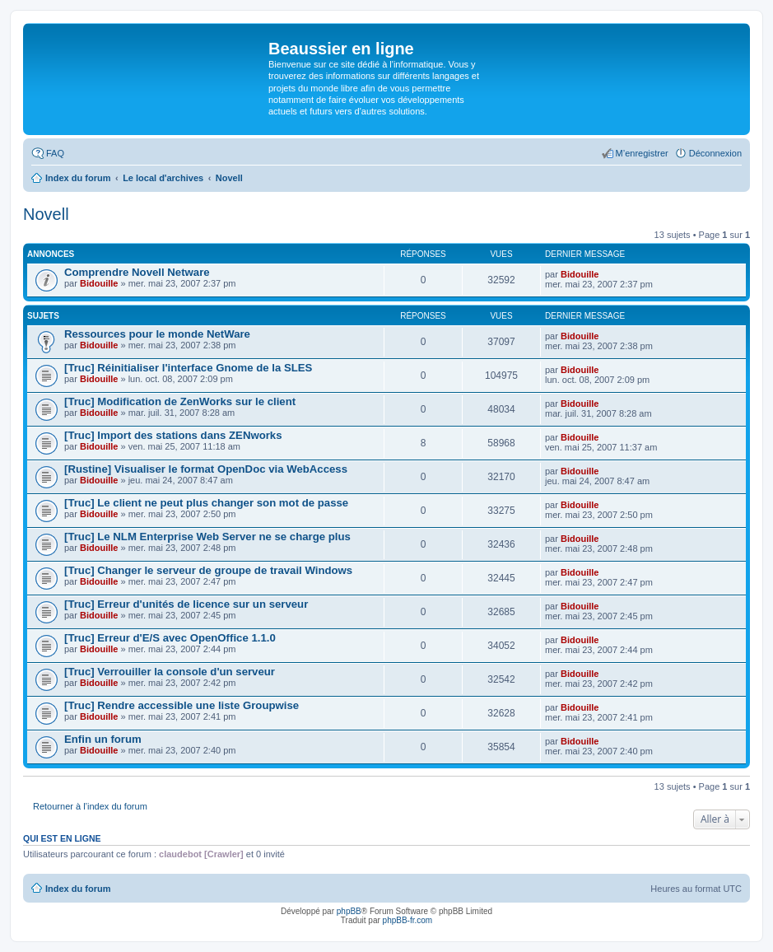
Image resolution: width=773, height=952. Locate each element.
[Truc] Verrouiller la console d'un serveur (169, 671)
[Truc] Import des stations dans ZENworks (173, 435)
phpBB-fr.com (408, 920)
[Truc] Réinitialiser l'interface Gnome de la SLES (188, 368)
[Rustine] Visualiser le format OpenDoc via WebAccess (205, 469)
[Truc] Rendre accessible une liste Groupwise (181, 705)
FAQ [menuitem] (55, 153)
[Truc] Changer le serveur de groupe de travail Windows (208, 570)
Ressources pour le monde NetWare (157, 334)
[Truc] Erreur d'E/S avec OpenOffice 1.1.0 (170, 638)
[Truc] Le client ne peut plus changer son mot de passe (206, 503)
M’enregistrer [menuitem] (642, 153)
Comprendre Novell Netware (137, 272)
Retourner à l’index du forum (90, 806)
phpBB (349, 911)
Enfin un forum (103, 739)
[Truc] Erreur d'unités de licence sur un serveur (186, 604)
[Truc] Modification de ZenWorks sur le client (180, 401)
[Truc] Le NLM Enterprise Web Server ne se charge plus (207, 536)
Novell (46, 214)
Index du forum (77, 889)
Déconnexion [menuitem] (715, 153)
